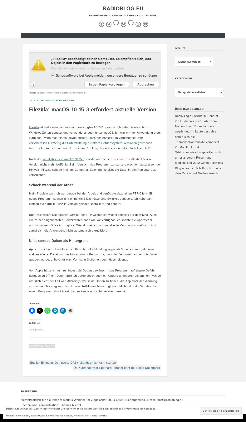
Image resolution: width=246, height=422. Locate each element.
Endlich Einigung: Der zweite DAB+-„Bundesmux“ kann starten (73, 363)
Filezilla (34, 127)
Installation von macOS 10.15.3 (63, 159)
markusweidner (63, 101)
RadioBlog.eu (123, 9)
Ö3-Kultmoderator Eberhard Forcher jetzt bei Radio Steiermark (117, 368)
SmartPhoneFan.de (42, 346)
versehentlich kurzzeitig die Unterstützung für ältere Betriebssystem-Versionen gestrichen (90, 143)
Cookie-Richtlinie (98, 415)
